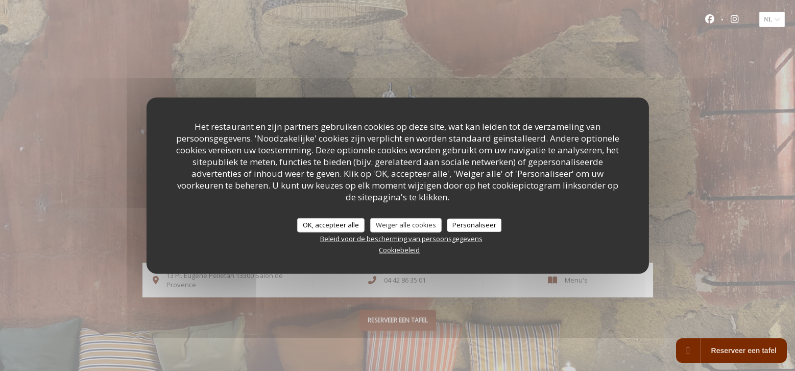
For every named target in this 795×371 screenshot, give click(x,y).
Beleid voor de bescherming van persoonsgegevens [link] (401, 238)
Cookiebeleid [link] (399, 249)
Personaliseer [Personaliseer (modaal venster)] (474, 224)
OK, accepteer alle (331, 224)
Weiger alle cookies (406, 224)
